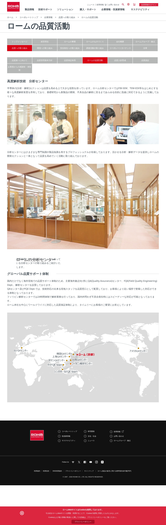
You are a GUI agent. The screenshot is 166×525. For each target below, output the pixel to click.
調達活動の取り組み (95, 48)
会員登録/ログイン (148, 5)
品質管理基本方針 (45, 60)
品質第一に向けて (19, 60)
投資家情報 (66, 479)
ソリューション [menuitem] (65, 9)
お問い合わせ (113, 5)
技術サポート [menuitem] (45, 9)
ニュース (90, 5)
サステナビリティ (68, 483)
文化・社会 (92, 479)
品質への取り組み (67, 17)
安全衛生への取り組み (70, 48)
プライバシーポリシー (83, 522)
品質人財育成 (120, 60)
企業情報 (48, 17)
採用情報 (100, 5)
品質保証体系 (70, 60)
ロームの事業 (70, 41)
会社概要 (120, 41)
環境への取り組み (45, 48)
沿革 (145, 48)
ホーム (10, 17)
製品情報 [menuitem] (29, 9)
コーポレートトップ (28, 17)
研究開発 (91, 474)
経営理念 (45, 41)
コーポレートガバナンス (120, 48)
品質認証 (145, 60)
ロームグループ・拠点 (145, 41)
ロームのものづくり (95, 41)
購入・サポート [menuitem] (88, 9)
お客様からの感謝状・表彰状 (19, 68)
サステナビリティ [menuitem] (140, 9)
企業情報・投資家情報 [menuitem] (113, 9)
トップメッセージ (19, 41)
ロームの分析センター (36, 272)
